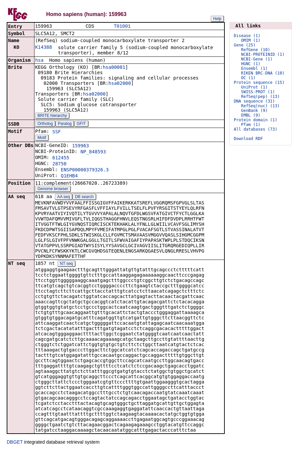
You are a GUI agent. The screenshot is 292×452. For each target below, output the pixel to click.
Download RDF (248, 138)
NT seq (66, 264)
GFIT (81, 124)
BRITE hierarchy (52, 116)
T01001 (122, 26)
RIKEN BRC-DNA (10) (263, 73)
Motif (41, 138)
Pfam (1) (251, 124)
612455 (60, 158)
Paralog (65, 124)
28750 (59, 164)
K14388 (43, 47)
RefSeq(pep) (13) (260, 96)
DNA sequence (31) (254, 101)
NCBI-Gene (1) (257, 59)
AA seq (63, 197)
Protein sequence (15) (259, 82)
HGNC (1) (251, 63)
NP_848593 (93, 152)
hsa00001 (114, 67)
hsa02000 (119, 84)
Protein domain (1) (255, 120)
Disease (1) (247, 35)
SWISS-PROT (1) (258, 92)
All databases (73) (255, 129)
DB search (84, 197)
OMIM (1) (251, 40)
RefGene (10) (255, 49)
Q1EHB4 (69, 176)
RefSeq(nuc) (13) (260, 106)
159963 (80, 146)
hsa (39, 60)
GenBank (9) (254, 110)
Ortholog (45, 124)
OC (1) (248, 78)
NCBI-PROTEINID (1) (263, 54)
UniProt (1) (254, 87)
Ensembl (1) (254, 68)
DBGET (15, 442)
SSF (56, 132)
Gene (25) (245, 45)
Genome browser (52, 189)
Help (217, 18)
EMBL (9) (251, 115)
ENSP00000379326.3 (85, 170)
